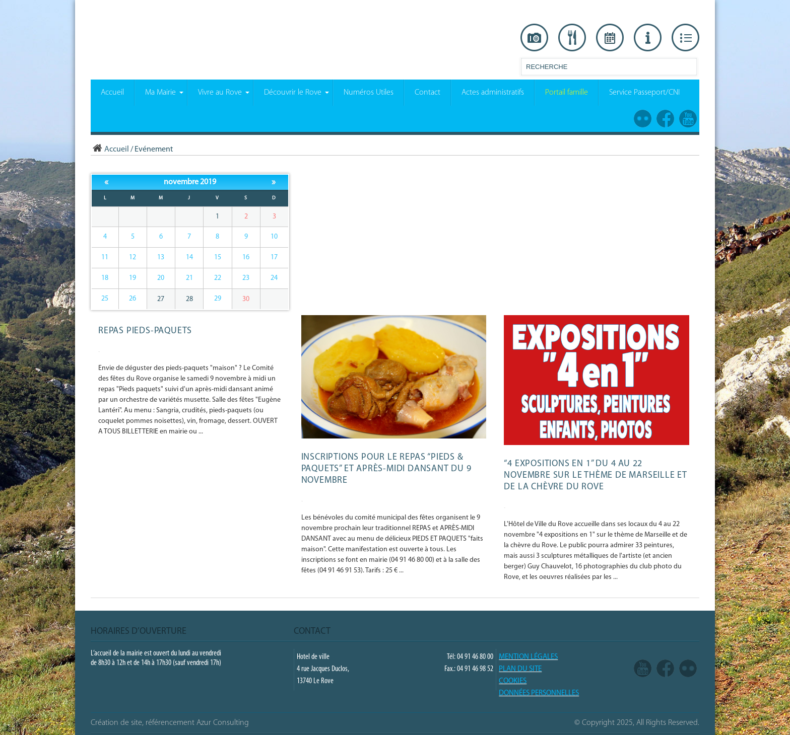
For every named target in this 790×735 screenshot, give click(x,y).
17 (274, 257)
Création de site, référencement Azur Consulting (170, 723)
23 (245, 278)
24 (274, 278)
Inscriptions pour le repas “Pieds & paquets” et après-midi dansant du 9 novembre (386, 469)
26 (132, 299)
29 (217, 299)
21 (189, 278)
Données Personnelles (539, 693)
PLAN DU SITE (520, 669)
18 (104, 278)
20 (160, 278)
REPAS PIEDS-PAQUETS (145, 331)
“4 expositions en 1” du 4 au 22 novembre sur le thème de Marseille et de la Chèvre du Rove (595, 475)
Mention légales (528, 657)
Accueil (110, 149)
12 (132, 257)
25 (104, 299)
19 (132, 278)
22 (217, 278)
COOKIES (512, 681)
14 (189, 257)
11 (104, 257)
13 (160, 257)
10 (274, 237)
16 (245, 257)
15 (217, 257)
